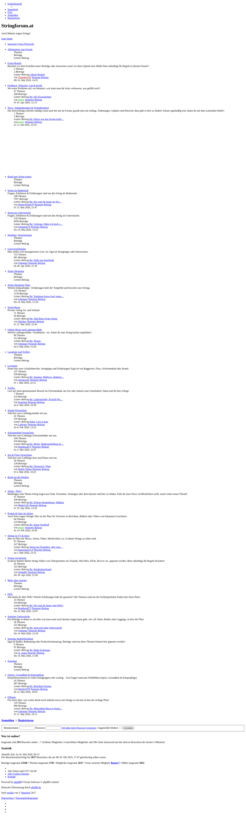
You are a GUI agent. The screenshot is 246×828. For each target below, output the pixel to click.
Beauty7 (115, 763)
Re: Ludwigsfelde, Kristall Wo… (46, 399)
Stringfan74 (24, 227)
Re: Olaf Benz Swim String (43, 318)
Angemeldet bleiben (109, 728)
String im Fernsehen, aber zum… (46, 547)
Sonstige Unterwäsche (19, 616)
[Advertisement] (123, 151)
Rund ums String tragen (19, 176)
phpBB (17, 782)
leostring (22, 402)
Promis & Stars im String (20, 513)
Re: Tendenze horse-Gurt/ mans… (46, 296)
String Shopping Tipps (19, 285)
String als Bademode (18, 190)
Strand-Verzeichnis (17, 410)
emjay (21, 99)
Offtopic (12, 697)
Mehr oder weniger (17, 580)
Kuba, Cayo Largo (38, 421)
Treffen (11, 388)
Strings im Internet (17, 558)
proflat (10, 792)
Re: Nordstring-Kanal (40, 569)
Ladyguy (22, 424)
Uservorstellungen (17, 249)
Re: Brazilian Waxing (40, 686)
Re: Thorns (35, 341)
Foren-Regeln (14, 63)
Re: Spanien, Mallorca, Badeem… (46, 377)
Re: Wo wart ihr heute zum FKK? (46, 605)
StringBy (22, 572)
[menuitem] (13, 9)
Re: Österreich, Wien (40, 466)
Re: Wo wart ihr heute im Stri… (45, 201)
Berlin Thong (25, 469)
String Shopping (16, 271)
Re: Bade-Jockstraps (39, 650)
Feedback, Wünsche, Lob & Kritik (25, 85)
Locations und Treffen (19, 352)
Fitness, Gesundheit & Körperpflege (26, 675)
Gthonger (23, 263)
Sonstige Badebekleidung (20, 638)
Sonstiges (12, 661)
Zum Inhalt (7, 38)
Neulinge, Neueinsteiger (20, 235)
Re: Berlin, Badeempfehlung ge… (46, 444)
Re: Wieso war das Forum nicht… (46, 119)
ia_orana (22, 653)
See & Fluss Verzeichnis (20, 455)
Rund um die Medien (18, 477)
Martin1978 (24, 689)
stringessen (23, 380)
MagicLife (23, 505)
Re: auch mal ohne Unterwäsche (45, 627)
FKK (10, 594)
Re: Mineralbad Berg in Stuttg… (45, 708)
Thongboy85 (24, 77)
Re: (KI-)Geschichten (40, 97)
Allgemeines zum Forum (20, 49)
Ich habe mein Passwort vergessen (79, 728)
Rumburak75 (24, 446)
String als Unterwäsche (19, 212)
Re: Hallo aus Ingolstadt (41, 260)
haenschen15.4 (25, 550)
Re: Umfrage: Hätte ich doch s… (46, 224)
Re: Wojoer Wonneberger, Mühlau (46, 502)
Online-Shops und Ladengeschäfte (25, 329)
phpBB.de (36, 787)
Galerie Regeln (37, 74)
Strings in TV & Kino (18, 535)
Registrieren (25, 720)
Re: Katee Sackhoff (39, 524)
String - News (14, 491)
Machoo (22, 321)
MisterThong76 (26, 204)
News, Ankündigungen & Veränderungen (28, 108)
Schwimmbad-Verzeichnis (21, 432)
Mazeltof (25, 792)
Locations (12, 365)
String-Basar (14, 307)
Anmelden (7, 720)
